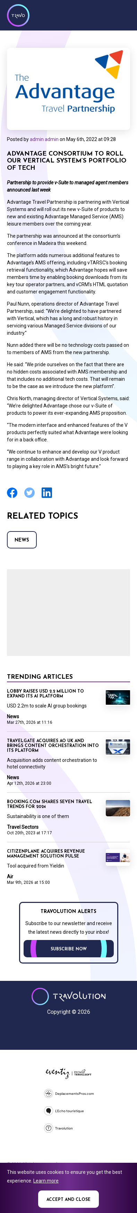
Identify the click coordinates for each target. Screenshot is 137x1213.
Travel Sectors (22, 827)
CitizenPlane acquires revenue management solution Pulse (46, 854)
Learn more (46, 1181)
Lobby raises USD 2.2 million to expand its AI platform (45, 693)
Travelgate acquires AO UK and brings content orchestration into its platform (53, 746)
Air (10, 876)
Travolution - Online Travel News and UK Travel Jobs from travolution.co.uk (68, 996)
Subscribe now (69, 949)
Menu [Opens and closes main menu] (123, 14)
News (22, 540)
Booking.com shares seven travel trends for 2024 (49, 804)
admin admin (44, 139)
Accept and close (68, 1200)
